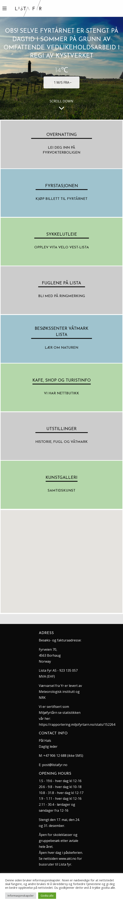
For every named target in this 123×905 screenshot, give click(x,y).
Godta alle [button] (47, 895)
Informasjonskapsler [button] (21, 895)
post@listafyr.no (54, 765)
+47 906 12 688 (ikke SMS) (63, 755)
